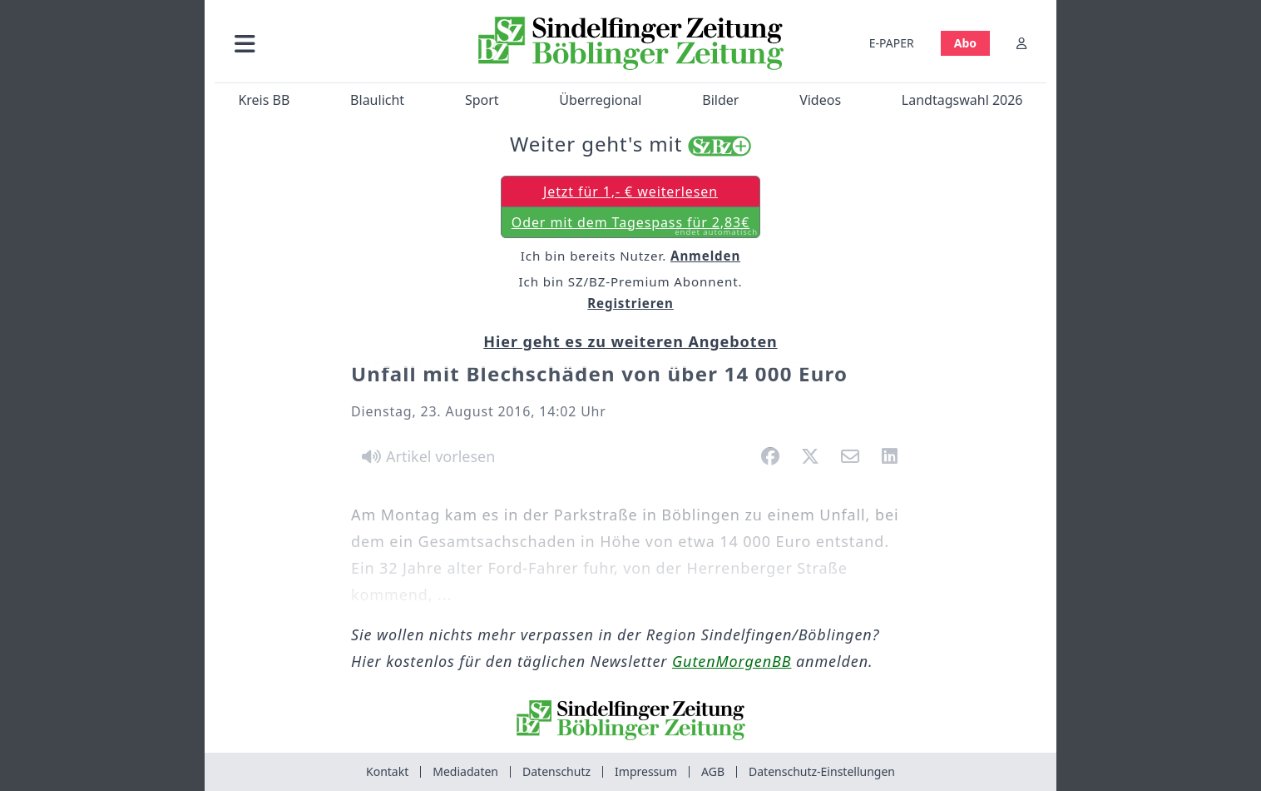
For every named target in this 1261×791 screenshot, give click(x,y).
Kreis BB (263, 100)
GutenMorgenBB (731, 661)
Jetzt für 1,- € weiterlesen (630, 191)
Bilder (720, 100)
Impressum (646, 771)
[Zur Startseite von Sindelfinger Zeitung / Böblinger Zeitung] (631, 43)
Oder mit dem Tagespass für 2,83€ (635, 225)
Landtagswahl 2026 (962, 100)
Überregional (600, 100)
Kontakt (387, 771)
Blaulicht (377, 100)
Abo (965, 43)
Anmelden (705, 255)
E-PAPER (891, 43)
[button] (334, 43)
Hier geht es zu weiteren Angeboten (630, 341)
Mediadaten (465, 771)
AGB (712, 771)
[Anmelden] (1021, 43)
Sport (482, 100)
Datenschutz (556, 771)
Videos (820, 100)
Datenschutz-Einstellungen (822, 771)
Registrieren (630, 303)
